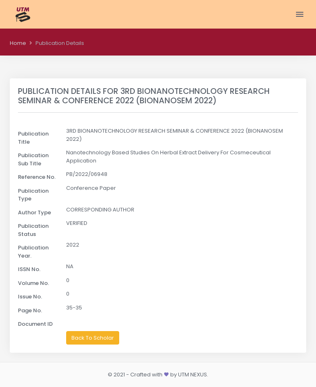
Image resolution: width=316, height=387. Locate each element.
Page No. (30, 310)
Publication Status (33, 230)
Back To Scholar (92, 338)
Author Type (34, 212)
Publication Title (33, 138)
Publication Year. (33, 252)
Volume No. (33, 283)
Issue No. (30, 296)
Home (18, 43)
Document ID (35, 324)
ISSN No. (29, 269)
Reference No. (37, 177)
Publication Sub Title (33, 159)
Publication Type (33, 195)
